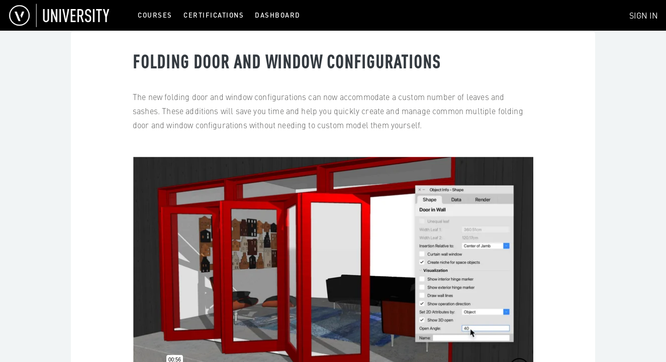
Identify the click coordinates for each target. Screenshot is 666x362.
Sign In (643, 15)
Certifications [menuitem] (213, 15)
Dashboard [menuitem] (278, 15)
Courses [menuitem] (155, 15)
